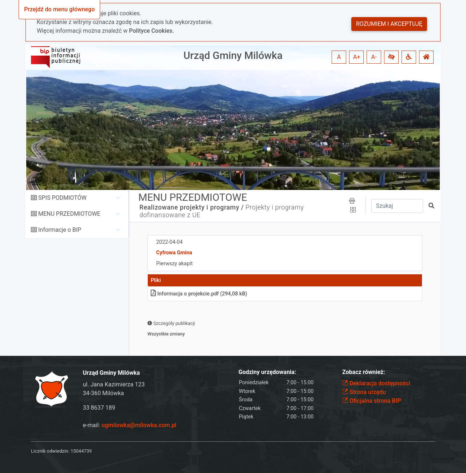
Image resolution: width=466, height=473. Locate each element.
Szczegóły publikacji (171, 323)
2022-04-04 (169, 242)
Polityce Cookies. (151, 30)
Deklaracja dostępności (376, 383)
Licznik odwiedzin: (50, 451)
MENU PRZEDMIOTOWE (69, 213)
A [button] (339, 56)
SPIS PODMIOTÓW (62, 197)
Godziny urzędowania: (267, 372)
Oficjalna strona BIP (371, 400)
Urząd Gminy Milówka (233, 55)
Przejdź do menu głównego (59, 9)
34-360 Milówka (103, 393)
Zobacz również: (363, 372)
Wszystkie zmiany (166, 334)
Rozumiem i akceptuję (389, 23)
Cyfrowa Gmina (174, 253)
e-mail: (130, 425)
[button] (391, 57)
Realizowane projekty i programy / (191, 207)
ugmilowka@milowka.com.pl (139, 425)
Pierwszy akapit (174, 264)
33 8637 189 (99, 407)
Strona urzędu (364, 392)
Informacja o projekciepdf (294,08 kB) (199, 294)
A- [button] (374, 56)
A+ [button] (356, 56)
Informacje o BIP (59, 229)
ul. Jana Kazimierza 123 (114, 384)
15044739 (81, 451)
